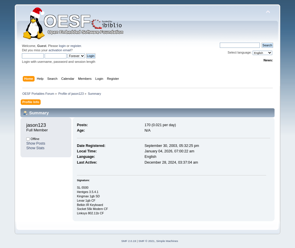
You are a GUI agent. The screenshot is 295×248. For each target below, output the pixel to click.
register (75, 46)
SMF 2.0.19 (128, 241)
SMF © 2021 (147, 241)
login (62, 46)
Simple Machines (167, 241)
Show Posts (35, 143)
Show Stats (35, 148)
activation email (59, 50)
